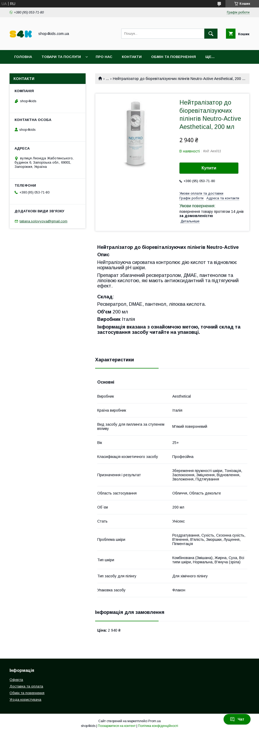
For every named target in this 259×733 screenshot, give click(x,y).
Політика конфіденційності (158, 726)
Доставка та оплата (26, 686)
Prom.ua (154, 721)
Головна (23, 57)
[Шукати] (211, 34)
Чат (237, 719)
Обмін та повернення (173, 57)
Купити (209, 168)
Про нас (104, 57)
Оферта (16, 680)
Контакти (132, 57)
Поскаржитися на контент (117, 726)
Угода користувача (25, 699)
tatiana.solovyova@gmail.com (43, 221)
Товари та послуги (61, 57)
